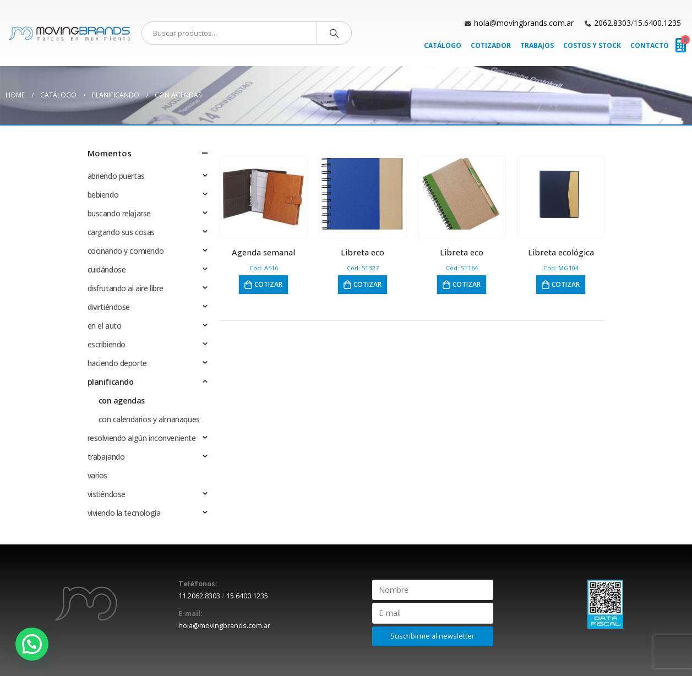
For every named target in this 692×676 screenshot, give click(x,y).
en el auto (105, 325)
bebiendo (103, 194)
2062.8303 (612, 23)
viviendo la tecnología (124, 513)
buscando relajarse (119, 213)
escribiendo (107, 344)
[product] (263, 194)
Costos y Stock (592, 45)
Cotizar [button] (268, 284)
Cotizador (491, 45)
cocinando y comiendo (126, 251)
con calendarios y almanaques (149, 419)
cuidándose (107, 269)
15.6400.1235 (657, 23)
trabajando (106, 456)
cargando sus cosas (121, 232)
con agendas (122, 400)
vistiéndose (107, 494)
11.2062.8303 (199, 596)
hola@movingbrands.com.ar (524, 23)
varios (97, 475)
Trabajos (537, 45)
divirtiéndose (109, 307)
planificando (111, 382)
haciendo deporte (117, 363)
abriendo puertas (116, 176)
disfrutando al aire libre (126, 288)
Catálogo (442, 45)
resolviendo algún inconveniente (142, 438)
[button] (31, 644)
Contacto (649, 45)
